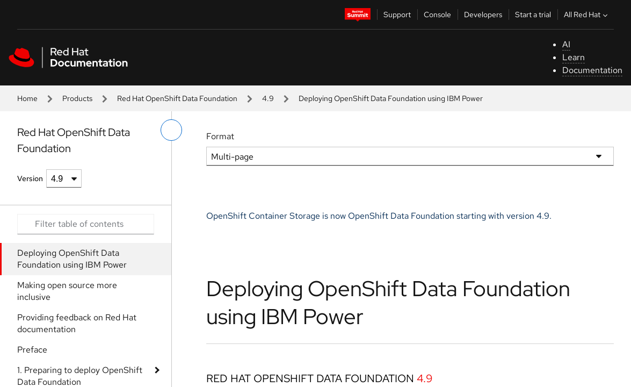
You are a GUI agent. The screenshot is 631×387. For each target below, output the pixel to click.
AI (566, 44)
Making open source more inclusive (67, 291)
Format (220, 136)
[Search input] (85, 224)
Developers (483, 14)
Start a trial (533, 14)
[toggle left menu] (171, 130)
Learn (573, 57)
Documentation (592, 70)
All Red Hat (587, 14)
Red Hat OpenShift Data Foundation (177, 98)
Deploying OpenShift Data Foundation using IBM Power (72, 258)
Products (77, 98)
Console (437, 14)
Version (30, 178)
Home (27, 98)
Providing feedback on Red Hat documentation (76, 323)
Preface (32, 349)
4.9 (268, 98)
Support (397, 14)
